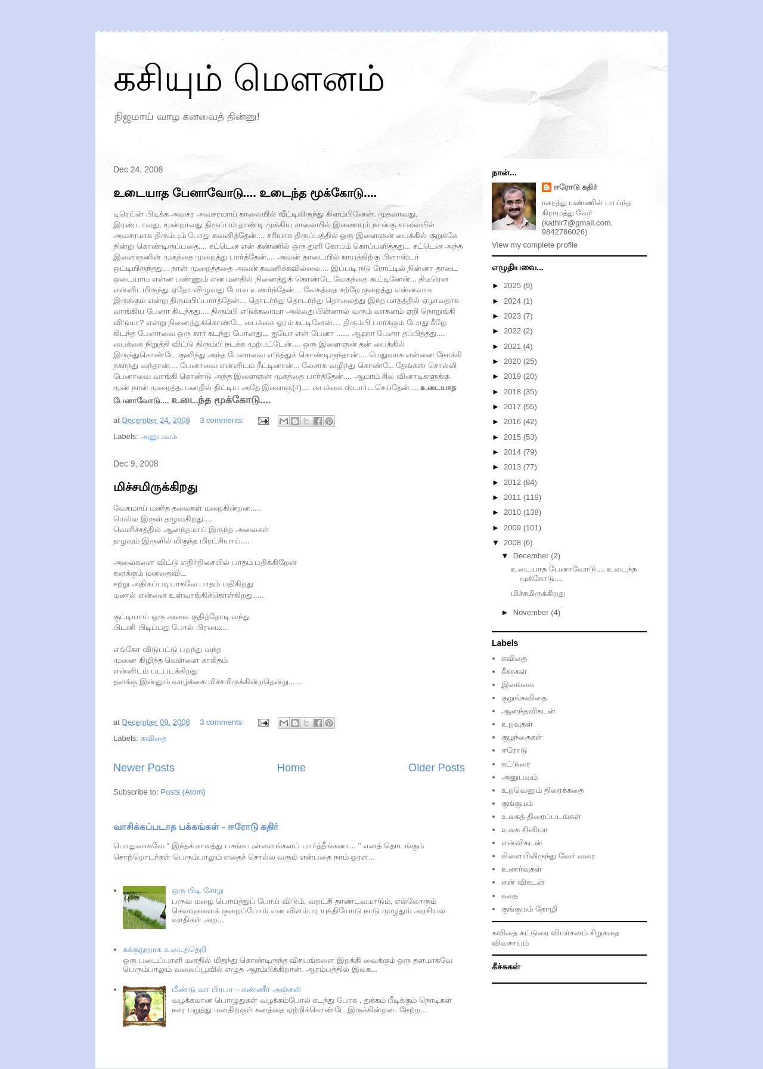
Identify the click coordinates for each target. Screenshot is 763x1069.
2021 (513, 346)
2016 (513, 421)
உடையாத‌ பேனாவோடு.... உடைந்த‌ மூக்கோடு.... (245, 192)
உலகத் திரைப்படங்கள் (541, 816)
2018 (513, 391)
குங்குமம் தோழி (529, 908)
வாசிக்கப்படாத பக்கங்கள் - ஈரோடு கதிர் (195, 826)
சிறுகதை (604, 932)
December (532, 555)
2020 (513, 361)
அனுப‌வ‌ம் (159, 436)
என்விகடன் (521, 842)
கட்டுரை (516, 763)
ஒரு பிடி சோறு (197, 890)
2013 (513, 466)
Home (291, 768)
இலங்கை (517, 684)
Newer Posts (144, 768)
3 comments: (223, 420)
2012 (513, 482)
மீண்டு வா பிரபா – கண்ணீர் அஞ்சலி (236, 989)
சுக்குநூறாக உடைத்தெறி (164, 949)
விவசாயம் (510, 942)
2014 (513, 451)
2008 (513, 542)
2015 (513, 436)
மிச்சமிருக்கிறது (155, 486)
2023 (513, 315)
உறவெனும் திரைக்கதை (542, 790)
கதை (509, 895)
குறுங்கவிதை (524, 697)
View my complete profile (535, 244)
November (532, 612)
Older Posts (436, 768)
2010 (513, 512)
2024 (513, 300)
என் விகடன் (523, 882)
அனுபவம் (519, 777)
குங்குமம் (517, 803)
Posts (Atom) (183, 791)
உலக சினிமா (524, 829)
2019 (513, 376)
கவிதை (153, 738)
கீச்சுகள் (514, 671)
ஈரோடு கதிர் (576, 187)
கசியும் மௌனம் (249, 78)
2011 (513, 497)
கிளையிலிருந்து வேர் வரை (548, 855)
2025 (513, 285)
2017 (513, 406)
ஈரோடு (514, 750)
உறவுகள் (517, 723)
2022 (513, 330)
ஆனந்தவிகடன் (528, 710)
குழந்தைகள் (521, 737)
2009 (513, 527)
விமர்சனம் (569, 932)
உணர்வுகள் (521, 868)
